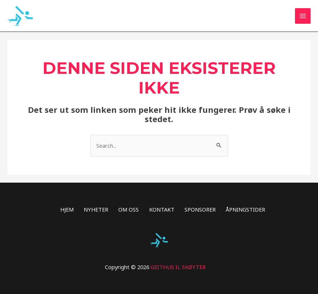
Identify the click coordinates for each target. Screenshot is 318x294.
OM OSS (128, 209)
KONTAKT (161, 209)
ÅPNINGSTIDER (245, 209)
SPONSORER (200, 209)
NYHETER (96, 209)
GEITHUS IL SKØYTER (178, 267)
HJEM (67, 209)
